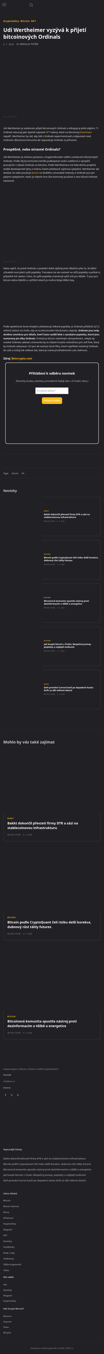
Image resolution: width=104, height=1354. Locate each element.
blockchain (86, 132)
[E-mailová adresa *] (51, 391)
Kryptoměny (11, 21)
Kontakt (7, 1074)
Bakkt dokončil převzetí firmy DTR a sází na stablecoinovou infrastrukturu (67, 516)
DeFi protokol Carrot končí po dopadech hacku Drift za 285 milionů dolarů (68, 689)
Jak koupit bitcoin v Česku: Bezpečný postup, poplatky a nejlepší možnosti (67, 645)
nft (22, 473)
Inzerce (7, 1087)
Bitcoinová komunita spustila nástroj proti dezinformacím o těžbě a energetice (66, 602)
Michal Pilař (49, 521)
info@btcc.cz (9, 1081)
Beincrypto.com (22, 358)
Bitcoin (25, 21)
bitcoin (35, 172)
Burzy (46, 511)
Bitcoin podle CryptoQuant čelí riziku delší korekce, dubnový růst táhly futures (71, 559)
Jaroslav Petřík (29, 44)
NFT (33, 21)
